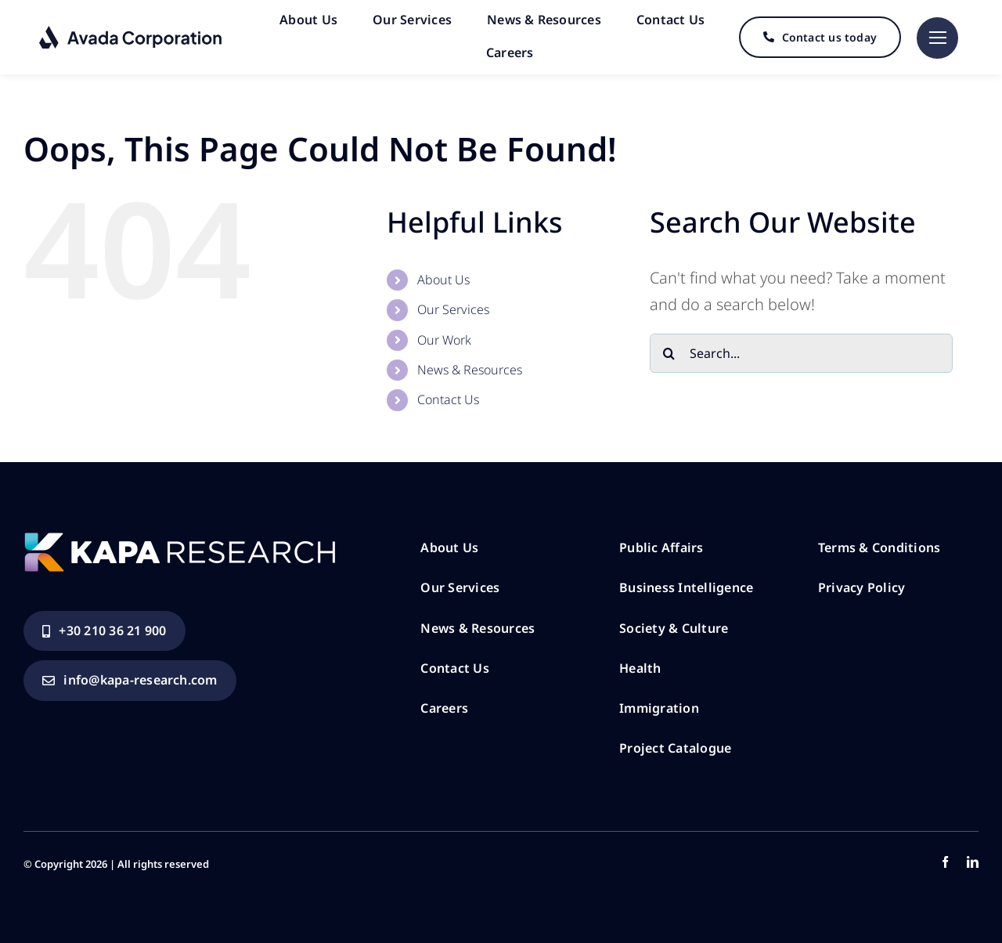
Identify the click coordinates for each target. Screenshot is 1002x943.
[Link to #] (937, 38)
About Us (443, 279)
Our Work (444, 340)
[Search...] (801, 353)
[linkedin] (973, 862)
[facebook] (945, 862)
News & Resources (469, 369)
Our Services (453, 309)
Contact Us (448, 399)
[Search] (669, 353)
